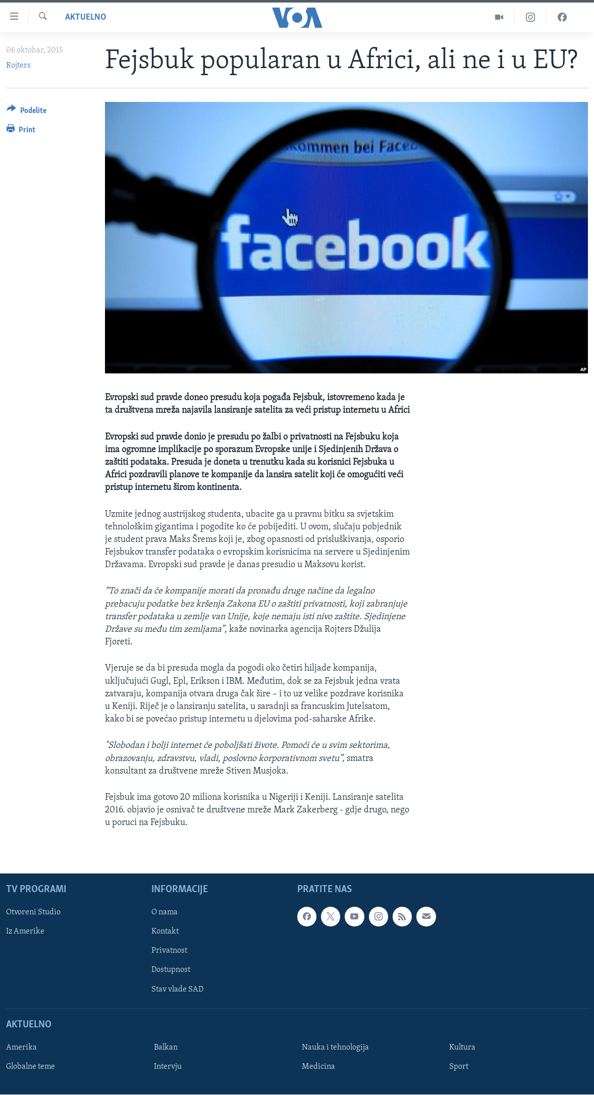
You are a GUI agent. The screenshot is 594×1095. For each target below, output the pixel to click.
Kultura (462, 1048)
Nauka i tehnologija (335, 1048)
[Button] (26, 112)
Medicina (318, 1067)
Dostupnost (170, 970)
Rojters (18, 66)
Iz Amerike (25, 932)
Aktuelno (85, 17)
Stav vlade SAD (177, 990)
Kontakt (165, 932)
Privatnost (169, 951)
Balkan (166, 1048)
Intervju (168, 1067)
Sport (458, 1067)
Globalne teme (30, 1067)
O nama (164, 913)
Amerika (21, 1048)
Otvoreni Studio (33, 913)
